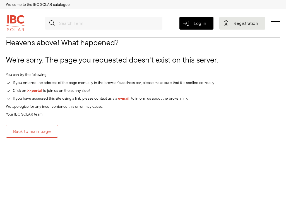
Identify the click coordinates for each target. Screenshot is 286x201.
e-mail (123, 98)
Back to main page (32, 131)
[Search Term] (103, 23)
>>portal (35, 90)
